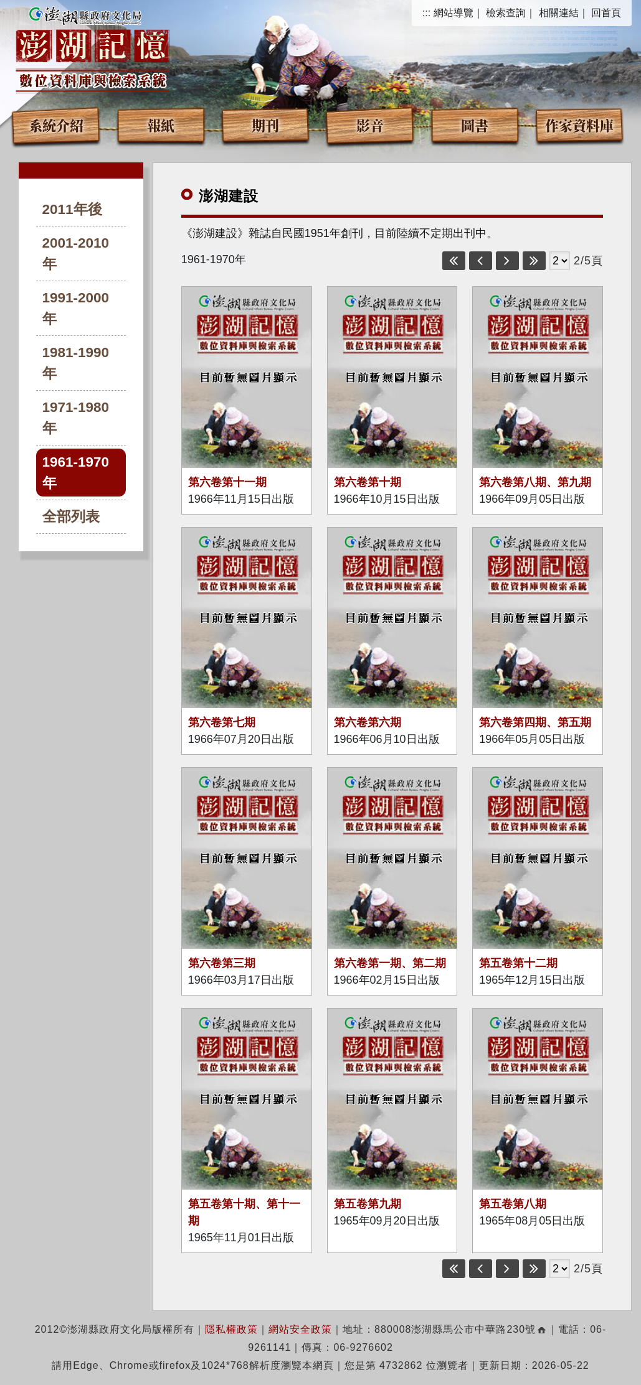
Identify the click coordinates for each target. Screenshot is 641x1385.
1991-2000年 (76, 308)
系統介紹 (56, 124)
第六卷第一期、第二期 (390, 963)
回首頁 (606, 12)
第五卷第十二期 (518, 963)
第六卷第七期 (221, 722)
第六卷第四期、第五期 (535, 722)
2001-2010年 (76, 253)
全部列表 (71, 517)
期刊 (265, 124)
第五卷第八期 (512, 1204)
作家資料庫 (579, 124)
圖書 (474, 124)
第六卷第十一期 (227, 482)
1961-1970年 (76, 472)
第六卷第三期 (221, 963)
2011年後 (72, 209)
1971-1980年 (76, 417)
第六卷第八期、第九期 (535, 482)
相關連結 (559, 12)
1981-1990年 (76, 363)
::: (426, 12)
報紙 (160, 124)
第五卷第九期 (367, 1204)
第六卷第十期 (367, 482)
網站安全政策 (300, 1329)
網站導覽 (453, 12)
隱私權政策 (231, 1329)
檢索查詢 (506, 12)
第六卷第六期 (367, 722)
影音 (370, 124)
